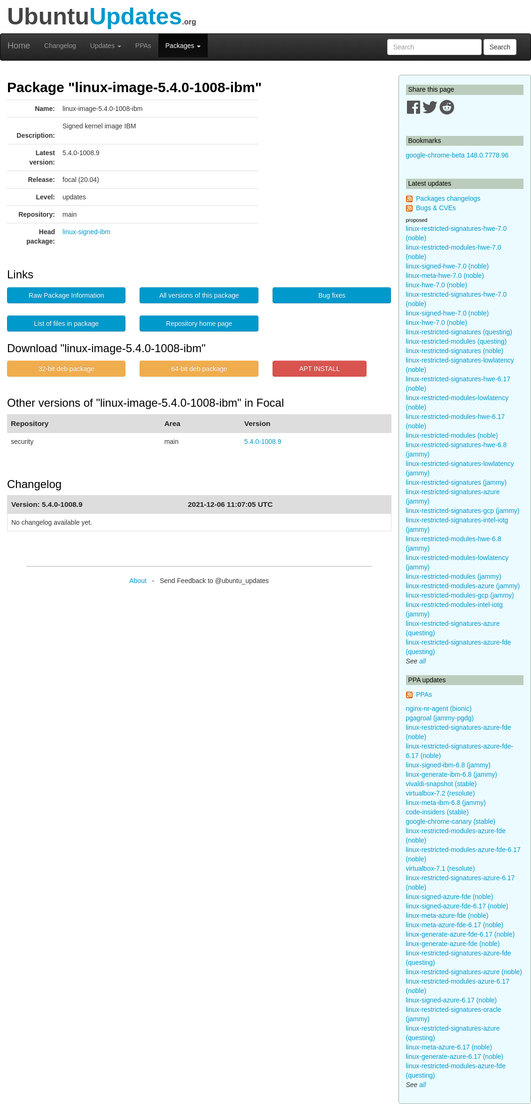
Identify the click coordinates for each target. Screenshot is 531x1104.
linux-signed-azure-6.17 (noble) (451, 1000)
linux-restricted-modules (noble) (452, 435)
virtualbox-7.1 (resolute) (440, 868)
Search (500, 47)
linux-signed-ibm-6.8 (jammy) (448, 765)
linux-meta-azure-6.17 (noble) (449, 1047)
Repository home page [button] (199, 323)
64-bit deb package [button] (199, 368)
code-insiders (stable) (437, 812)
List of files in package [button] (66, 323)
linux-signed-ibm (86, 232)
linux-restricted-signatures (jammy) (456, 482)
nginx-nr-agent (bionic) (439, 708)
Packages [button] (183, 45)
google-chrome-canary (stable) (451, 821)
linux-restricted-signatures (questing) (459, 332)
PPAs (143, 45)
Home (19, 45)
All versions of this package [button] (199, 295)
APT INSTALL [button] (319, 368)
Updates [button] (105, 45)
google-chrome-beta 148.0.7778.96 (457, 155)
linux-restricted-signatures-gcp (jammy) (463, 510)
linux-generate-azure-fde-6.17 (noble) (460, 934)
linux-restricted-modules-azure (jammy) (463, 586)
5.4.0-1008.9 (262, 441)
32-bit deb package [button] (66, 368)
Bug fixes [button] (331, 295)
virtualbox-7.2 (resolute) (440, 793)
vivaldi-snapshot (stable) (441, 784)
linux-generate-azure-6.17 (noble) (455, 1056)
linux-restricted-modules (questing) (456, 341)
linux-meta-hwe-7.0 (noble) (445, 275)
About (138, 580)
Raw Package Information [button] (66, 295)
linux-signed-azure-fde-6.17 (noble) (457, 906)
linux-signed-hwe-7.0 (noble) (447, 266)
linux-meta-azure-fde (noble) (447, 915)
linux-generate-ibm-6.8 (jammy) (452, 774)
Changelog (60, 45)
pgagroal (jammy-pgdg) (440, 718)
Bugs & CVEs (436, 208)
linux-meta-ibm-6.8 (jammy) (446, 802)
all (422, 661)
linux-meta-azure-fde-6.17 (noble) (455, 925)
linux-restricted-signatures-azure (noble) (464, 972)
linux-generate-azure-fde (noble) (453, 943)
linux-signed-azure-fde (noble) (449, 896)
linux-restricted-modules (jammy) (453, 576)
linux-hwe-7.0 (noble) (437, 285)
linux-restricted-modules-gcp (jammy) (460, 595)
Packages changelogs (448, 198)
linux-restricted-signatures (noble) (455, 351)
